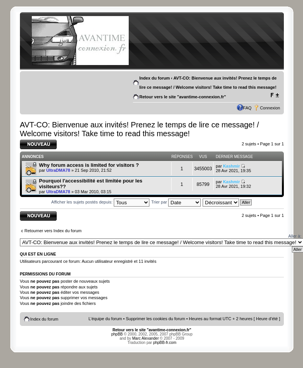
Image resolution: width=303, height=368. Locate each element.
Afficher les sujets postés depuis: (100, 202)
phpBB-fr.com (165, 342)
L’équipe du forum (105, 318)
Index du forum (154, 78)
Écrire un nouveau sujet (38, 144)
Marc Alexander (145, 338)
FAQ (247, 108)
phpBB (117, 334)
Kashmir (231, 166)
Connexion (270, 108)
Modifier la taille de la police (274, 95)
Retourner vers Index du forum (53, 230)
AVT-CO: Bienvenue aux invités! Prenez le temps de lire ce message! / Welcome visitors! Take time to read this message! (139, 129)
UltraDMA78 (58, 170)
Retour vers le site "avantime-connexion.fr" (182, 96)
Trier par (176, 202)
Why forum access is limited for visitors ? (89, 165)
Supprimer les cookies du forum (155, 318)
